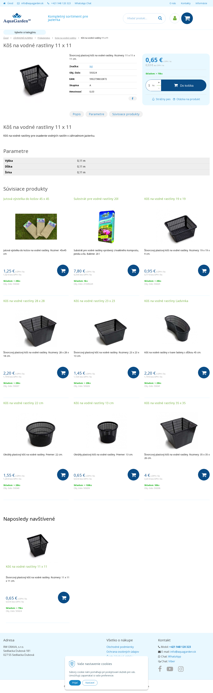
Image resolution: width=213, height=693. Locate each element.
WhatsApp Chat (83, 3)
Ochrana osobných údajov (122, 651)
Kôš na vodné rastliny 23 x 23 (94, 301)
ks (153, 85)
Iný (91, 66)
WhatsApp (174, 656)
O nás (173, 3)
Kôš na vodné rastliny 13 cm (94, 403)
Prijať (75, 682)
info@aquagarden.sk (32, 3)
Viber (171, 661)
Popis (77, 114)
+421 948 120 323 (61, 3)
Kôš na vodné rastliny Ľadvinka (166, 301)
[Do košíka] (183, 85)
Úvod (10, 3)
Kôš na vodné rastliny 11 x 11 (26, 566)
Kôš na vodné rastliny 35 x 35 (165, 403)
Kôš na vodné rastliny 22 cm (23, 403)
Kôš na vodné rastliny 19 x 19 (165, 199)
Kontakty (186, 3)
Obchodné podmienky (120, 647)
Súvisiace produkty (125, 114)
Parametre (96, 114)
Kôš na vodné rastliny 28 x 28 (24, 301)
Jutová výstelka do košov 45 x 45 (26, 199)
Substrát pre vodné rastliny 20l (96, 199)
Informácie (201, 3)
